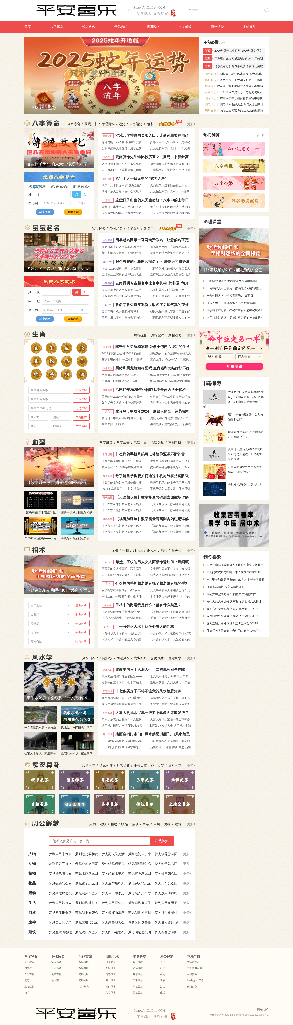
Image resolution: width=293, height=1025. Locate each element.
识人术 (152, 550)
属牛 (51, 348)
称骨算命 (59, 187)
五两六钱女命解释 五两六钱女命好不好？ (233, 608)
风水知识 (88, 658)
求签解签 (185, 26)
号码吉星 (140, 443)
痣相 (164, 550)
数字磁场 (106, 443)
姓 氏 (34, 292)
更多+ (191, 124)
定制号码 (174, 443)
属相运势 (174, 335)
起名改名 (88, 26)
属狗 (66, 374)
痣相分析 (81, 641)
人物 (92, 824)
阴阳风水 (153, 26)
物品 (124, 824)
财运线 (138, 550)
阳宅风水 (106, 658)
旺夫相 (176, 550)
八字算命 (56, 26)
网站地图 (263, 1009)
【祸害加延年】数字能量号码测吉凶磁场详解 (152, 519)
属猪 (81, 374)
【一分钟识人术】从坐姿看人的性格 (144, 627)
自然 (156, 824)
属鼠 (36, 348)
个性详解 (81, 390)
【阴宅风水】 (210, 104)
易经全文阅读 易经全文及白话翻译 (241, 110)
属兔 (81, 348)
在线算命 (192, 974)
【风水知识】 (210, 80)
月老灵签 (123, 765)
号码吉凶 (120, 26)
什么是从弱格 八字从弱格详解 (225, 586)
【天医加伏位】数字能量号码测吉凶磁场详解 (152, 497)
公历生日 (34, 203)
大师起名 (73, 318)
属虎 (66, 348)
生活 (146, 824)
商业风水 (140, 658)
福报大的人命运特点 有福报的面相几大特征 (234, 601)
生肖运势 (135, 124)
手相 (125, 550)
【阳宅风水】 (210, 73)
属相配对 (157, 335)
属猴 (36, 374)
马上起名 (45, 318)
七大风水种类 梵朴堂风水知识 (169, 676)
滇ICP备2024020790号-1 (255, 1014)
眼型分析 (81, 614)
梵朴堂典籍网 (194, 968)
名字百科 (133, 228)
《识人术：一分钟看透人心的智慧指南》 (232, 303)
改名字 (149, 228)
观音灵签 (88, 765)
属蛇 (51, 361)
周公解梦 (217, 26)
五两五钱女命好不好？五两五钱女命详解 (232, 623)
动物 (103, 824)
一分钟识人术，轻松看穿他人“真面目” (230, 295)
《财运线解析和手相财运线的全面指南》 (233, 281)
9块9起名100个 (195, 980)
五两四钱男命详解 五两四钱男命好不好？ (233, 616)
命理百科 (108, 124)
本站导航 (249, 26)
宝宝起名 (98, 228)
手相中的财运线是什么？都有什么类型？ (148, 605)
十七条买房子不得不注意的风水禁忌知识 (148, 691)
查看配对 (81, 417)
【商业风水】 (210, 92)
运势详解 (81, 408)
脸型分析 (81, 605)
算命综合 (73, 124)
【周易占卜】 (210, 110)
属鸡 (51, 374)
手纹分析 (81, 623)
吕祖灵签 (174, 765)
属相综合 (140, 335)
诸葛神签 (106, 765)
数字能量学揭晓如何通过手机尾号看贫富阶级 (152, 476)
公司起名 (115, 228)
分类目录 (192, 986)
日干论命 (81, 187)
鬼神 (167, 824)
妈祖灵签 (157, 765)
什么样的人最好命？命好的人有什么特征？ (234, 630)
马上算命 (45, 212)
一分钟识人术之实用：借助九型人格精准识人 (235, 288)
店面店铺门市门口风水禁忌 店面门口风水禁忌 (152, 734)
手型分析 (81, 632)
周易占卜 (90, 124)
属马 (66, 361)
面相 (115, 550)
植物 (114, 824)
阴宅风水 (123, 658)
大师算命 (73, 212)
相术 (150, 124)
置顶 (208, 50)
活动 (135, 824)
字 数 (34, 301)
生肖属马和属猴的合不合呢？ (120, 375)
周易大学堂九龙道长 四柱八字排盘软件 (231, 594)
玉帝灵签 (140, 765)
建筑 (178, 824)
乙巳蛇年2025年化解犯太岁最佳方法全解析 (150, 390)
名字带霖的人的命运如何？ (167, 290)
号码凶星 (157, 443)
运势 (122, 124)
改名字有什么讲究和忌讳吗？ (120, 311)
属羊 (82, 361)
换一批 (261, 135)
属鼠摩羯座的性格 (113, 424)
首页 (27, 26)
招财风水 (157, 658)
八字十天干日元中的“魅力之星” (141, 179)
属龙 (36, 361)
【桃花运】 (209, 86)
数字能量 (123, 443)
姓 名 (34, 194)
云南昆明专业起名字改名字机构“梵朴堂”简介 (152, 283)
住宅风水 (174, 658)
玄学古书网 (193, 962)
